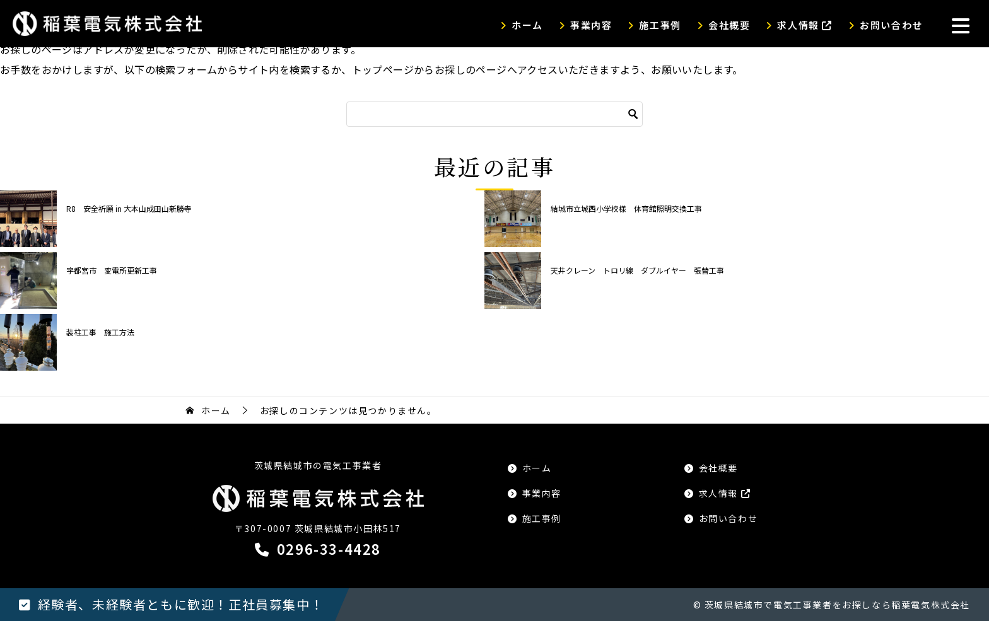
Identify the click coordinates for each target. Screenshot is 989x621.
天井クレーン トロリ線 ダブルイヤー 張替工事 (637, 270)
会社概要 (729, 25)
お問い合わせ (891, 25)
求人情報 (805, 25)
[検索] (494, 114)
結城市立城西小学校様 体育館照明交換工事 (626, 208)
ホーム (527, 25)
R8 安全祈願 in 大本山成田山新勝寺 (129, 208)
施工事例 (660, 25)
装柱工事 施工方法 (100, 332)
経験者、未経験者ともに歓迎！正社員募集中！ (181, 604)
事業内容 (591, 25)
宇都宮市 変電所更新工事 (111, 270)
